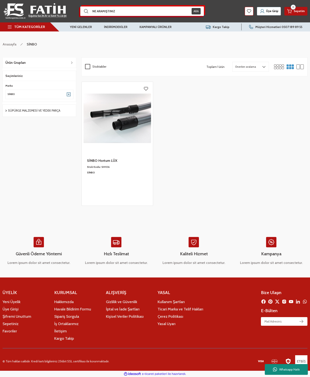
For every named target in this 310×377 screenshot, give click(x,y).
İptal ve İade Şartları (123, 309)
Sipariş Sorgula (66, 316)
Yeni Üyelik (11, 301)
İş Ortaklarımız (66, 323)
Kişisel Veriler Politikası (125, 316)
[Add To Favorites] (146, 88)
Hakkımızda (64, 301)
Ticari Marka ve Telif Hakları (180, 309)
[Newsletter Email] (284, 321)
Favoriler (10, 331)
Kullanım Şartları (171, 301)
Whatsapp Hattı (286, 369)
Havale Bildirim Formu (72, 309)
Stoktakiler (99, 67)
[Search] (142, 11)
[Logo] (35, 11)
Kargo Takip (64, 338)
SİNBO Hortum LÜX (102, 161)
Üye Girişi (11, 309)
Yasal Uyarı (166, 323)
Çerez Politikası (170, 316)
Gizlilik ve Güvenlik (121, 301)
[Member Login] (264, 11)
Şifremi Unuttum (17, 316)
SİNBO (32, 44)
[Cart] (294, 11)
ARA (196, 11)
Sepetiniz (11, 323)
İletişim (60, 331)
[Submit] (301, 321)
